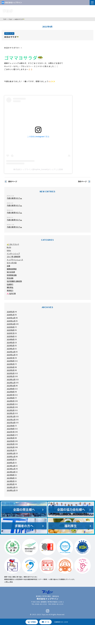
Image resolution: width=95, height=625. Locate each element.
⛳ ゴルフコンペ (13, 244)
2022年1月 (10, 413)
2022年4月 (10, 404)
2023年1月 (10, 376)
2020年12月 (11, 453)
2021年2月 (10, 447)
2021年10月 (11, 422)
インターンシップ (13, 253)
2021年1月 (10, 450)
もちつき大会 (12, 262)
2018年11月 (11, 490)
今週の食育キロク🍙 (14, 198)
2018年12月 (11, 487)
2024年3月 (10, 342)
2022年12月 (11, 379)
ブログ (10, 19)
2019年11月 (11, 469)
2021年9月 (10, 425)
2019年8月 (10, 475)
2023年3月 (10, 370)
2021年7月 (10, 432)
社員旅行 (10, 284)
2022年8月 (10, 391)
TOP (4, 19)
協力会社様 (11, 272)
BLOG (9, 247)
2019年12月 (11, 466)
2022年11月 (11, 382)
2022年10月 (11, 385)
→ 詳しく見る (8, 582)
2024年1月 (10, 348)
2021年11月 (11, 419)
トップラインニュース (15, 259)
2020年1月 (10, 462)
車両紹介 (10, 290)
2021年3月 (10, 444)
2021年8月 (10, 428)
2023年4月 (10, 367)
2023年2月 (10, 373)
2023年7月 (10, 358)
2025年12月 (11, 318)
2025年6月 (10, 336)
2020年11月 (11, 456)
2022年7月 (10, 395)
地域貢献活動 (12, 275)
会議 (8, 266)
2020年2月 (10, 459)
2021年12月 (11, 416)
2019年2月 (10, 484)
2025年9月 (10, 327)
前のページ (10, 181)
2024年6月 (10, 339)
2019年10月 (11, 472)
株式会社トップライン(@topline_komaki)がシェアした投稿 (38, 169)
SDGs (9, 250)
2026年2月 (10, 311)
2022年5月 (10, 401)
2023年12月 (11, 352)
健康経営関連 (12, 269)
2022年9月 (10, 388)
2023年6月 (10, 361)
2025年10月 (11, 324)
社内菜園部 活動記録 (14, 281)
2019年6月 (10, 478)
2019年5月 (10, 481)
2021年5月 (10, 438)
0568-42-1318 (41, 604)
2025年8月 (10, 330)
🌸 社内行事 (11, 293)
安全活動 (10, 278)
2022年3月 (10, 407)
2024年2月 (10, 345)
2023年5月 (10, 364)
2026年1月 (10, 314)
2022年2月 (10, 410)
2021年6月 (10, 435)
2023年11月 (11, 355)
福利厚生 (10, 287)
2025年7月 (10, 333)
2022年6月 (10, 398)
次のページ (84, 181)
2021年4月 (10, 441)
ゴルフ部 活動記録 (13, 256)
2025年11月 (11, 321)
